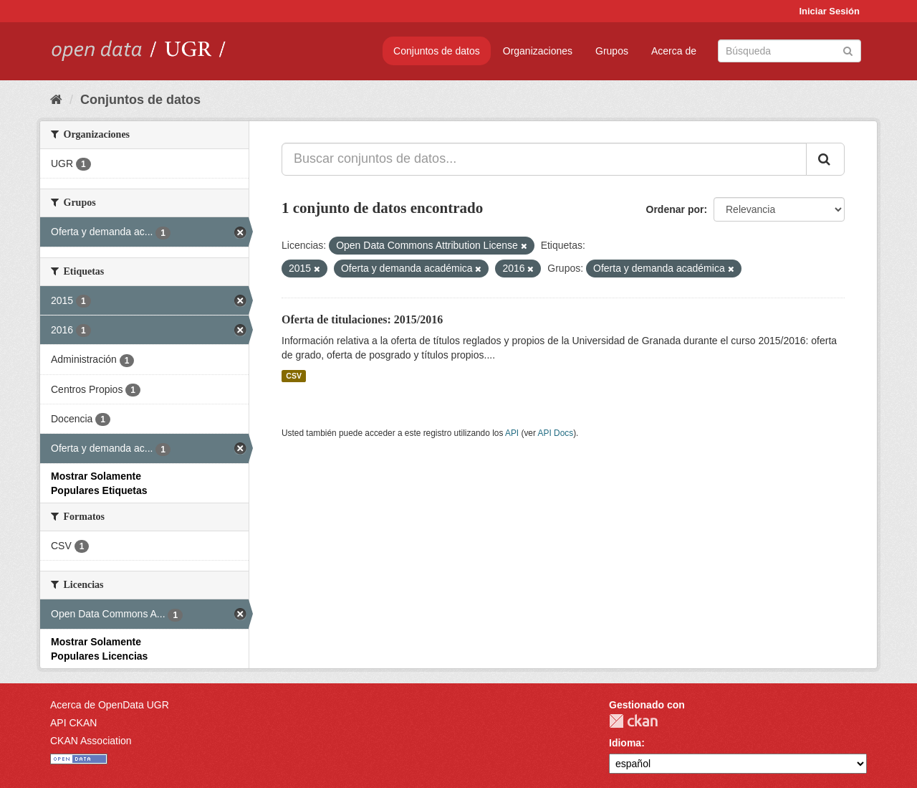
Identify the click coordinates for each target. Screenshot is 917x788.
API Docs (556, 433)
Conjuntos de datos (436, 51)
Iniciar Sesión (829, 11)
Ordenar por (675, 209)
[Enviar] (848, 50)
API (512, 433)
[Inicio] (56, 99)
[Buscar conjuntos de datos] (789, 50)
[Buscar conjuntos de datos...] (544, 159)
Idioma (625, 743)
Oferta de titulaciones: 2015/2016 (362, 319)
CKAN (633, 720)
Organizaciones (537, 51)
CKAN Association (91, 740)
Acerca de (673, 51)
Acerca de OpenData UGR (109, 705)
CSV (294, 375)
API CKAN (73, 722)
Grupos (611, 51)
